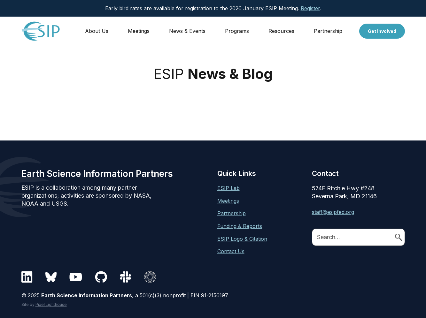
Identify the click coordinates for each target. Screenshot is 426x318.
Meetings (139, 31)
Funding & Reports (239, 226)
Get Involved (382, 31)
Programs (237, 31)
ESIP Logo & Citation (242, 239)
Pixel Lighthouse (51, 304)
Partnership (328, 31)
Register (310, 8)
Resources (281, 31)
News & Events (187, 31)
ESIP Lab (228, 188)
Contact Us (230, 251)
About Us (96, 31)
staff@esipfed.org (333, 212)
